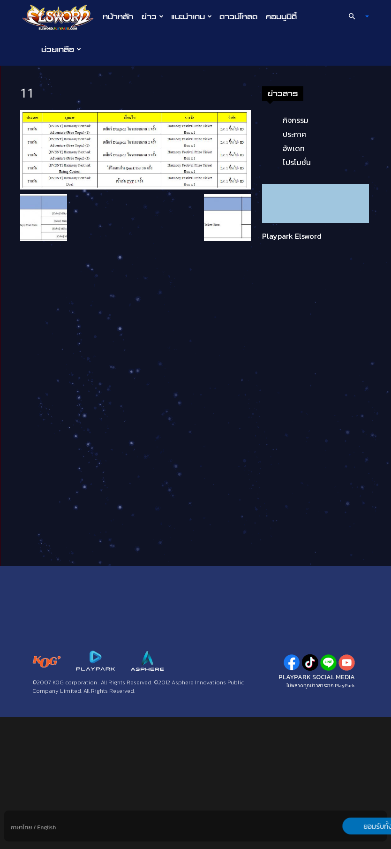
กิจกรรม (55, 252)
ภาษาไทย (21, 827)
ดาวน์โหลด (238, 16)
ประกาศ (54, 266)
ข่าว (153, 16)
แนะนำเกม (191, 16)
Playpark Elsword (52, 367)
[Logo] (60, 17)
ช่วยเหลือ (61, 49)
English (46, 827)
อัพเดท (54, 280)
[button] (355, 16)
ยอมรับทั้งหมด (338, 826)
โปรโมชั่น (57, 294)
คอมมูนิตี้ (281, 16)
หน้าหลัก (118, 16)
